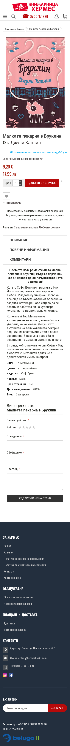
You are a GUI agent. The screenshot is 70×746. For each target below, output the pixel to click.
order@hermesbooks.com (32, 658)
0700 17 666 (39, 16)
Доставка (9, 623)
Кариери (8, 552)
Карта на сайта (12, 577)
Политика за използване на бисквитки (25, 565)
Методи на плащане (15, 629)
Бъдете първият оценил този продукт (23, 158)
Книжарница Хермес (14, 29)
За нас (7, 546)
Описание (19, 240)
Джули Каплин (25, 142)
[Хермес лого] (35, 7)
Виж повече (12, 202)
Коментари (20, 259)
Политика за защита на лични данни (24, 558)
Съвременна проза (26, 227)
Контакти (9, 571)
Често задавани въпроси (18, 604)
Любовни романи (49, 227)
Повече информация (29, 250)
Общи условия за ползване (18, 597)
